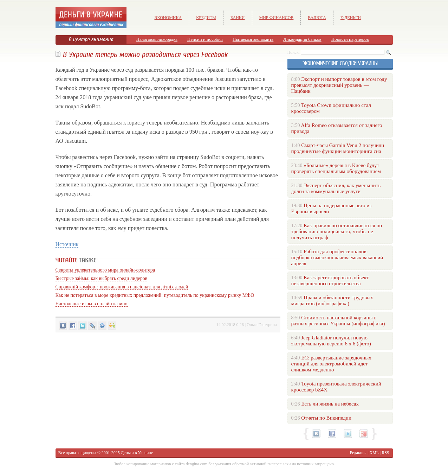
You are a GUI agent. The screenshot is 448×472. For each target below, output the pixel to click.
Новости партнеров (350, 39)
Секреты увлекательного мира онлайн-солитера (105, 270)
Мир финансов (276, 17)
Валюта (317, 17)
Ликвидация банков (302, 39)
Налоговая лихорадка (156, 39)
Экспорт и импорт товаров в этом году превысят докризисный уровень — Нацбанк (339, 85)
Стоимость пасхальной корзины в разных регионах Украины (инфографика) (338, 320)
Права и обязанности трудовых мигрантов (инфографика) (332, 300)
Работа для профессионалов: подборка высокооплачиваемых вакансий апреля (337, 257)
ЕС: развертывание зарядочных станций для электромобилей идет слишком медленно (331, 363)
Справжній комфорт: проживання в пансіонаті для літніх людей (122, 286)
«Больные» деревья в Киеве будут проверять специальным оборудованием (336, 168)
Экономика (168, 17)
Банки (238, 17)
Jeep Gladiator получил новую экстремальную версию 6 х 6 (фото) (331, 340)
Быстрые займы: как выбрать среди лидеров (102, 278)
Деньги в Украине (137, 452)
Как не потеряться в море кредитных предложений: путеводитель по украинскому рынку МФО (155, 295)
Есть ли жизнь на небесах (330, 404)
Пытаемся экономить (253, 39)
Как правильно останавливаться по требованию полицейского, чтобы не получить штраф (336, 231)
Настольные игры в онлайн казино (92, 303)
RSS (385, 452)
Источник (67, 244)
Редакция (358, 452)
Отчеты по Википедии (326, 418)
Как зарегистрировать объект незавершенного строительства (330, 280)
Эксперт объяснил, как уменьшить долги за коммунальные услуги (336, 188)
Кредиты (206, 17)
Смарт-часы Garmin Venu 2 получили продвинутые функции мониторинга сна (337, 148)
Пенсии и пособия (205, 39)
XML (374, 452)
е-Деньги (350, 17)
